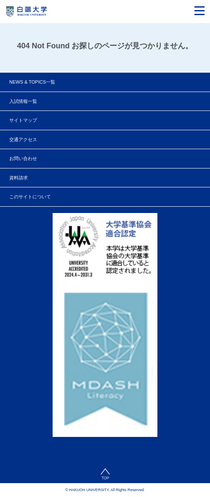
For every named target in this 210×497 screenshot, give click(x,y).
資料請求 (18, 177)
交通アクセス (23, 139)
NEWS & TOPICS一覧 (32, 81)
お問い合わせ (23, 158)
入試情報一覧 (23, 101)
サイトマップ (23, 120)
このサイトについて (30, 196)
